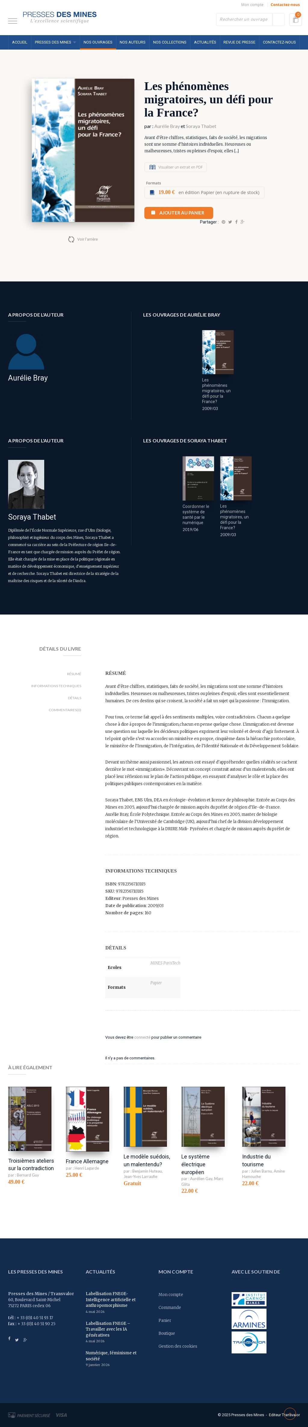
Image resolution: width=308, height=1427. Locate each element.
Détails (74, 698)
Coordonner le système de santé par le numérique (196, 514)
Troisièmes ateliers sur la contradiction (31, 1165)
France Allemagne (87, 1161)
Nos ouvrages (98, 42)
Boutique (167, 1333)
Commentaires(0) (65, 710)
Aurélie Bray (167, 126)
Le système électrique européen (195, 1164)
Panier (165, 1320)
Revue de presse (239, 42)
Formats (153, 183)
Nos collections (169, 42)
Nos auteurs (133, 42)
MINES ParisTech (165, 963)
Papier (156, 982)
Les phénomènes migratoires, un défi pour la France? (216, 391)
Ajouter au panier (181, 212)
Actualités (205, 42)
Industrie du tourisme (256, 1160)
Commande (170, 1307)
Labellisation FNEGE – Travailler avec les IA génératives (108, 1329)
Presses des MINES (53, 42)
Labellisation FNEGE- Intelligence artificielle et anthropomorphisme (111, 1299)
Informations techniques (56, 686)
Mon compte (252, 4)
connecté (142, 1037)
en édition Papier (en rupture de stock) (209, 192)
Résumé (74, 674)
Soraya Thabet (201, 126)
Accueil (19, 42)
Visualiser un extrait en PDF (181, 167)
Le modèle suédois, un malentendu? (147, 1160)
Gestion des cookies (178, 1346)
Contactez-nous (285, 4)
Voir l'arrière (87, 239)
